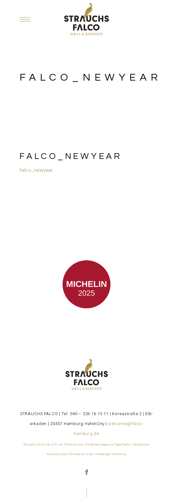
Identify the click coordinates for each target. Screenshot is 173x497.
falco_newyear (36, 170)
